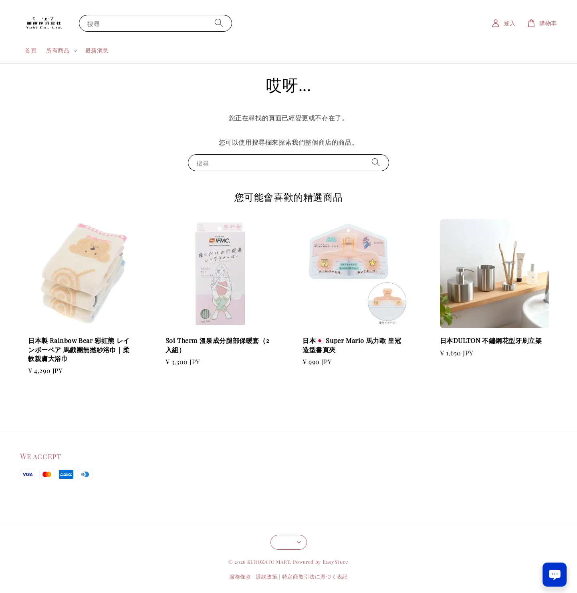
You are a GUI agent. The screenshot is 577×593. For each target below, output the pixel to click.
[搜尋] (219, 23)
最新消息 (97, 50)
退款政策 (267, 576)
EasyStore (336, 561)
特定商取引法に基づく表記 (315, 576)
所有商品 (57, 50)
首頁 (30, 50)
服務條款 (240, 576)
